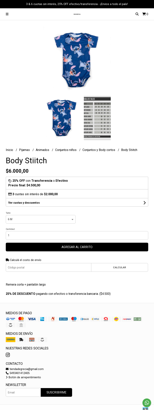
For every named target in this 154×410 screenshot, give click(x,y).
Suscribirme (56, 392)
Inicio (10, 150)
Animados (43, 150)
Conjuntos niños (66, 150)
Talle (8, 213)
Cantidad (10, 229)
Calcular (119, 267)
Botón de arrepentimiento (23, 377)
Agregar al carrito (77, 247)
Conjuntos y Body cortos (99, 150)
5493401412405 (18, 373)
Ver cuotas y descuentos (24, 202)
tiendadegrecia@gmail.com (25, 369)
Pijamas (25, 150)
